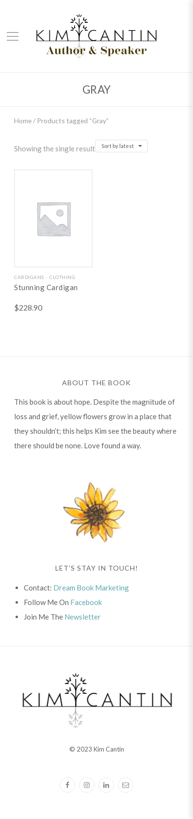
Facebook (86, 602)
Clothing (62, 277)
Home (23, 120)
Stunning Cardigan (46, 287)
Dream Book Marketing (91, 587)
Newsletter (82, 616)
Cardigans (29, 277)
